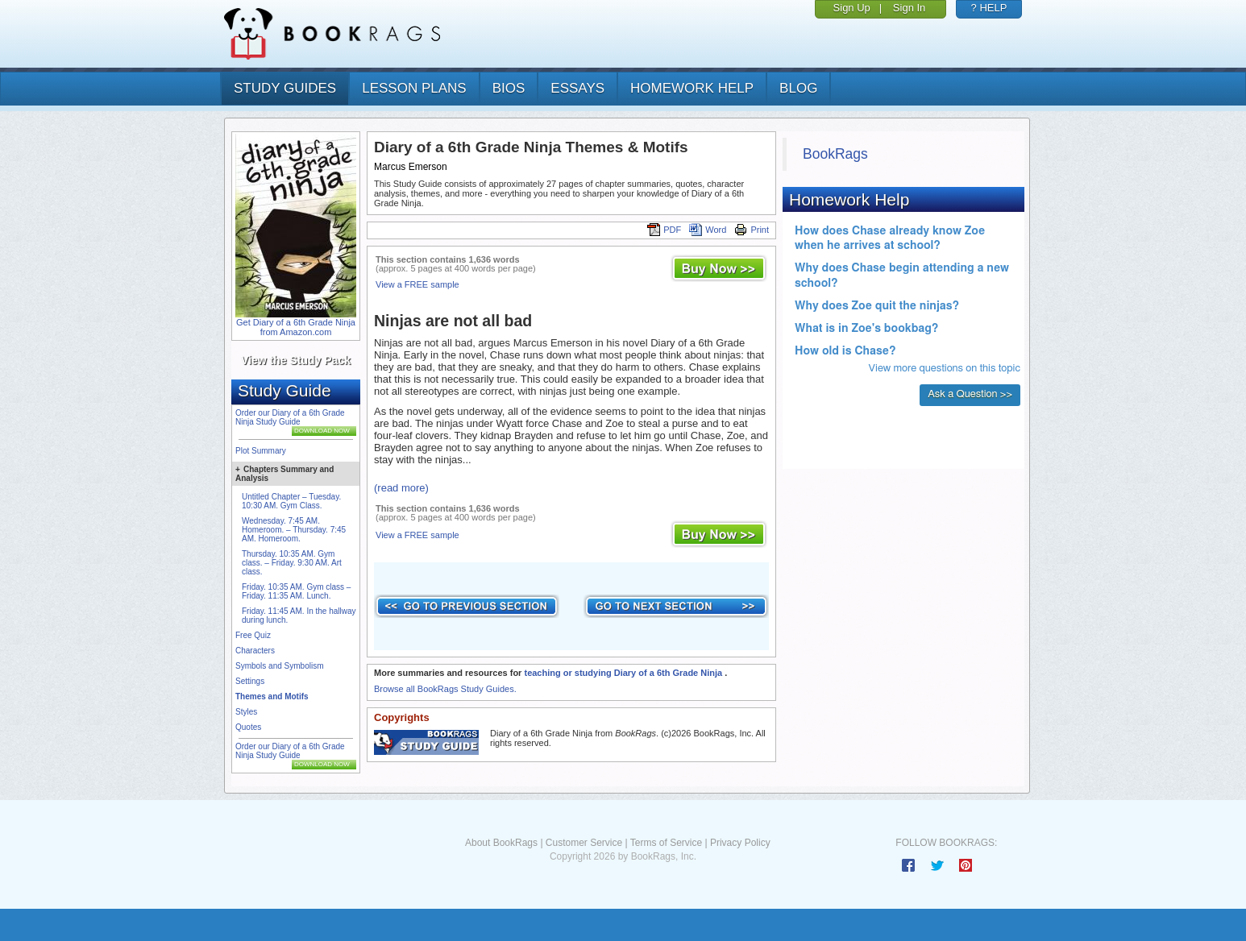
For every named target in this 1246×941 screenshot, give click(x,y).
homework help (692, 88)
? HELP (989, 8)
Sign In (909, 8)
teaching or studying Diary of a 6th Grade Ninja (624, 673)
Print (751, 229)
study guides (285, 88)
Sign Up (851, 8)
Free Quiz (253, 635)
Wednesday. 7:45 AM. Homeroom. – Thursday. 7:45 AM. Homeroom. (294, 529)
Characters (255, 650)
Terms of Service (666, 842)
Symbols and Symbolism (279, 665)
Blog (798, 88)
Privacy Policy (740, 842)
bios (508, 88)
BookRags (835, 154)
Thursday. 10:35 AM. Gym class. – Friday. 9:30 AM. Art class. (292, 562)
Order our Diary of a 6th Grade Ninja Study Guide (290, 417)
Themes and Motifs (272, 696)
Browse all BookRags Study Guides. (445, 689)
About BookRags (501, 842)
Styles (246, 711)
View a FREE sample (417, 284)
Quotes (248, 727)
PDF (664, 229)
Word (707, 229)
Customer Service (584, 842)
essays (577, 88)
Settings (249, 681)
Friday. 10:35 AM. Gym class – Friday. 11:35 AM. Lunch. (296, 591)
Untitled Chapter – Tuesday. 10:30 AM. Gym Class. (291, 501)
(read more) (401, 488)
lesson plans (414, 88)
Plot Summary (260, 450)
